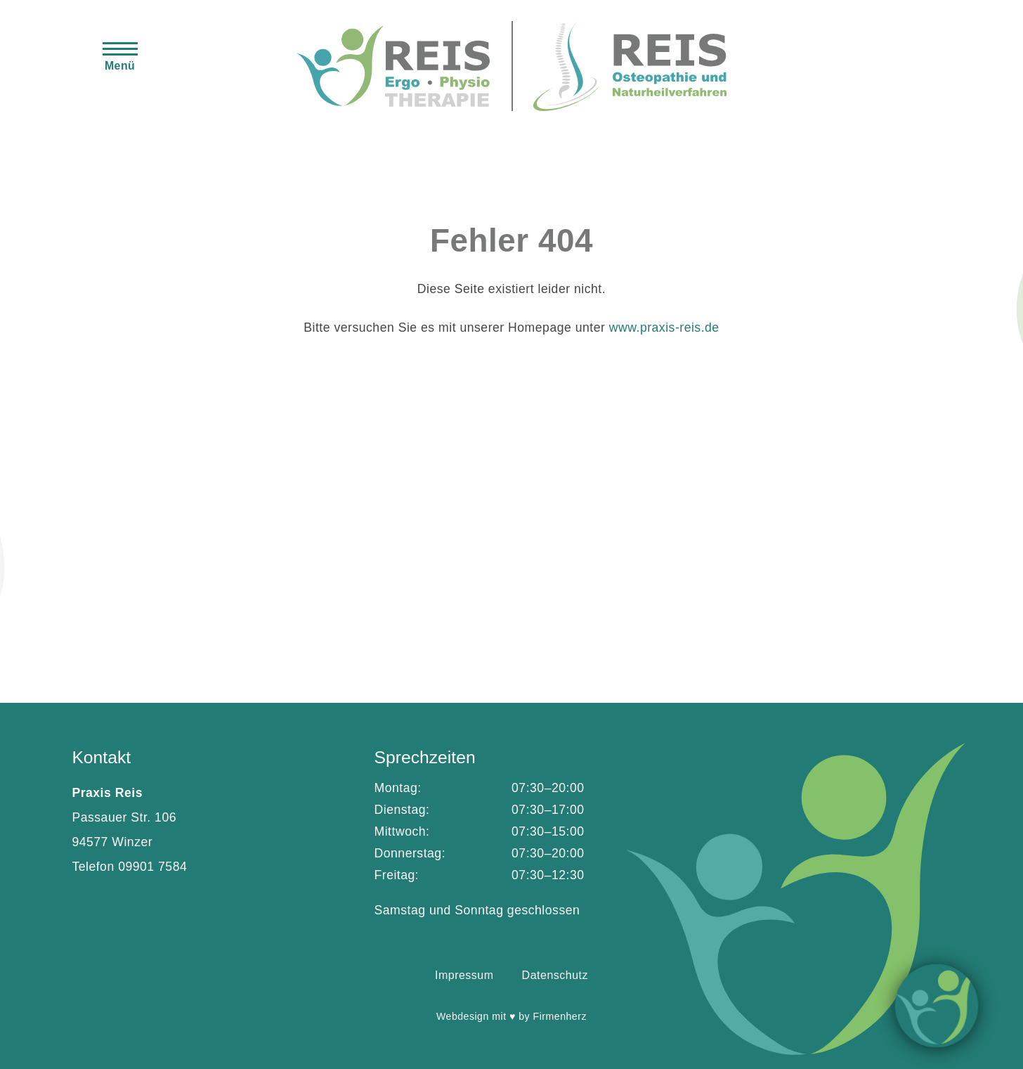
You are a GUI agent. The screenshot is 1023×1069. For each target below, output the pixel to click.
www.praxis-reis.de (664, 327)
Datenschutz (555, 975)
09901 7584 (152, 867)
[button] (120, 55)
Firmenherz (560, 1016)
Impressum (464, 975)
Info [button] (937, 1005)
